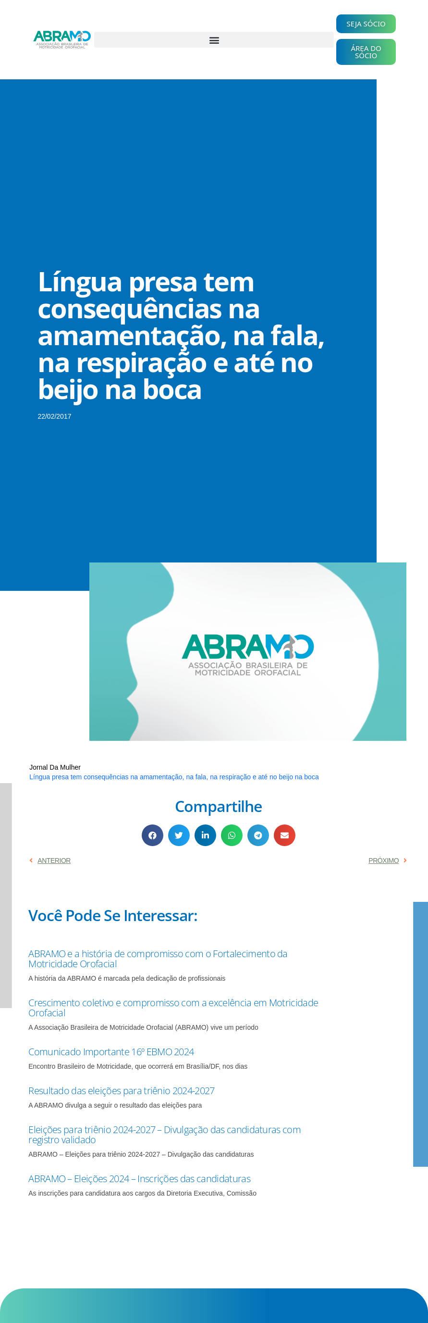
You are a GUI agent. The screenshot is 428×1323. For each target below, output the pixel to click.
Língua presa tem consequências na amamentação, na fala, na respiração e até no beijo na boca (173, 777)
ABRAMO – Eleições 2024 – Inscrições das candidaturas (139, 1178)
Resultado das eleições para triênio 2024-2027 (121, 1090)
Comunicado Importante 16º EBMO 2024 (111, 1051)
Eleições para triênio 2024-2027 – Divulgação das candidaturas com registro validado (164, 1134)
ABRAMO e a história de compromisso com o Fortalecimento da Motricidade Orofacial (158, 958)
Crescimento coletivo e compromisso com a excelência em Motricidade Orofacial (173, 1007)
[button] (214, 40)
